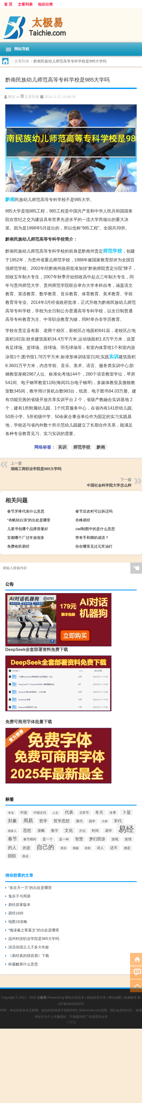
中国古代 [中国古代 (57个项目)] (39, 813)
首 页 (8, 4)
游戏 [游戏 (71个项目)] (114, 839)
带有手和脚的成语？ (92, 537)
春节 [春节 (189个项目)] (12, 838)
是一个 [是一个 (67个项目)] (47, 839)
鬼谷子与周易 (19, 896)
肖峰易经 (82, 520)
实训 (114, 356)
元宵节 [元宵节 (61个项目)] (84, 813)
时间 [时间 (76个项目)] (95, 831)
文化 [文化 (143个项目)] (68, 830)
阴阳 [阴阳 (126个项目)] (12, 856)
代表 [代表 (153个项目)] (69, 812)
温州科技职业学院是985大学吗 (33, 938)
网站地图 (115, 997)
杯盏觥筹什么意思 (23, 964)
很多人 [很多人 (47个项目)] (12, 830)
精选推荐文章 (96, 997)
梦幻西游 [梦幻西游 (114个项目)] (97, 839)
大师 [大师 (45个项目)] (104, 821)
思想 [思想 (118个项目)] (27, 830)
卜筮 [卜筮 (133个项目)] (126, 812)
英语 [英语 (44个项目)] (63, 848)
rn (18, 97)
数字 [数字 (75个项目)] (54, 831)
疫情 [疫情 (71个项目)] (128, 839)
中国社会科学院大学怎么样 (109, 485)
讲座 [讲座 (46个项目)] (88, 848)
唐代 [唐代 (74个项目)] (79, 821)
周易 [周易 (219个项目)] (28, 820)
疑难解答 (130, 997)
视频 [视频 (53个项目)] (76, 848)
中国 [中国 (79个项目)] (23, 813)
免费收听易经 (18, 546)
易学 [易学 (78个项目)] (108, 831)
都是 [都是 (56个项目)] (127, 848)
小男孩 (71, 1022)
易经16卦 (16, 913)
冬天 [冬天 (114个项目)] (99, 812)
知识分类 (45, 4)
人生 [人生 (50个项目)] (55, 812)
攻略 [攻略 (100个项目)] (41, 830)
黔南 (10, 199)
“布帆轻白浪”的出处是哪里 (28, 520)
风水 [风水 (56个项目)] (25, 856)
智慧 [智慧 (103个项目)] (79, 839)
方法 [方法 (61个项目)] (82, 831)
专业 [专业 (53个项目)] (11, 812)
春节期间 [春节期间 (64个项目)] (29, 839)
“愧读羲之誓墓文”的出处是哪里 (33, 930)
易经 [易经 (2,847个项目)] (126, 829)
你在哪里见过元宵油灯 (94, 546)
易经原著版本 (19, 904)
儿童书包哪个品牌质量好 (27, 529)
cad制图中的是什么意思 (95, 529)
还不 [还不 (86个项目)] (114, 848)
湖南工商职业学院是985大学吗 (36, 469)
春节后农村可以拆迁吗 (94, 511)
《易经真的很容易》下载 (28, 955)
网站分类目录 (74, 997)
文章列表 (25, 4)
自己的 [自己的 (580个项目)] (45, 847)
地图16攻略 (17, 921)
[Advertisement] (71, 1066)
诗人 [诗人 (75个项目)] (100, 848)
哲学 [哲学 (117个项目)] (43, 821)
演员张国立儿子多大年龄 (28, 947)
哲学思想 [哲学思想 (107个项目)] (62, 821)
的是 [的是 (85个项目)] (26, 848)
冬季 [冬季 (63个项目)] (113, 813)
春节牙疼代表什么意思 (25, 511)
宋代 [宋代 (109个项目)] (118, 821)
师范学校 (112, 251)
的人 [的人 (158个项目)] (12, 847)
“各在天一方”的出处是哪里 (29, 887)
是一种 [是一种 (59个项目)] (64, 839)
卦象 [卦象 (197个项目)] (12, 820)
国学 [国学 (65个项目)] (92, 821)
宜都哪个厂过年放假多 (25, 537)
